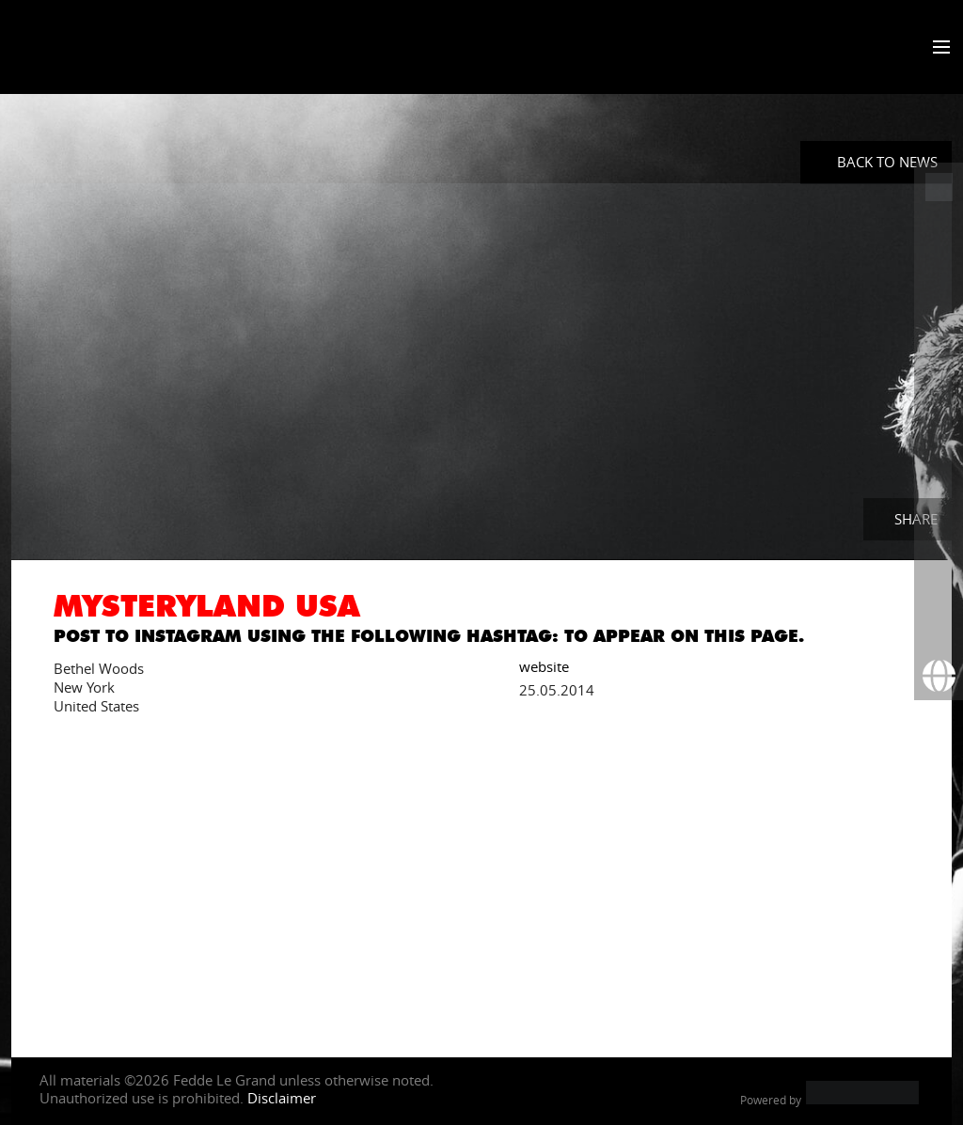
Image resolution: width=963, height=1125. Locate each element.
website (544, 665)
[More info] (938, 578)
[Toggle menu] (937, 48)
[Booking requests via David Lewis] (938, 675)
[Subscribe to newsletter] (938, 626)
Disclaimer (281, 1097)
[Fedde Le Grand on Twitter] (938, 284)
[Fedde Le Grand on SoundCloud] (938, 431)
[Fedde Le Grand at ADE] (938, 187)
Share (916, 518)
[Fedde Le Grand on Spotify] (938, 480)
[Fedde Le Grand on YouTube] (938, 382)
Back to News (887, 161)
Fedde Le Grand (89, 46)
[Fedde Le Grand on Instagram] (938, 333)
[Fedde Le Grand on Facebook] (938, 235)
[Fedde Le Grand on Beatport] (938, 529)
